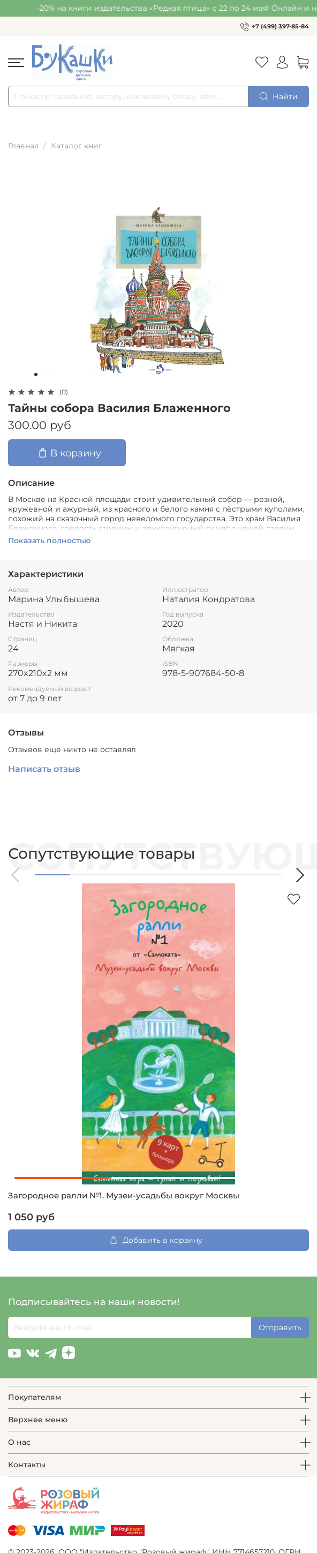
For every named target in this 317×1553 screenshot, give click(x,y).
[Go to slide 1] (35, 374)
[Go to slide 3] (50, 374)
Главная (23, 146)
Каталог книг (76, 146)
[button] (16, 875)
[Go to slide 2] (43, 374)
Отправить (280, 1327)
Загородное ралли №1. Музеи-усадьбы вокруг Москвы (123, 1196)
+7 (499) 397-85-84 (280, 26)
